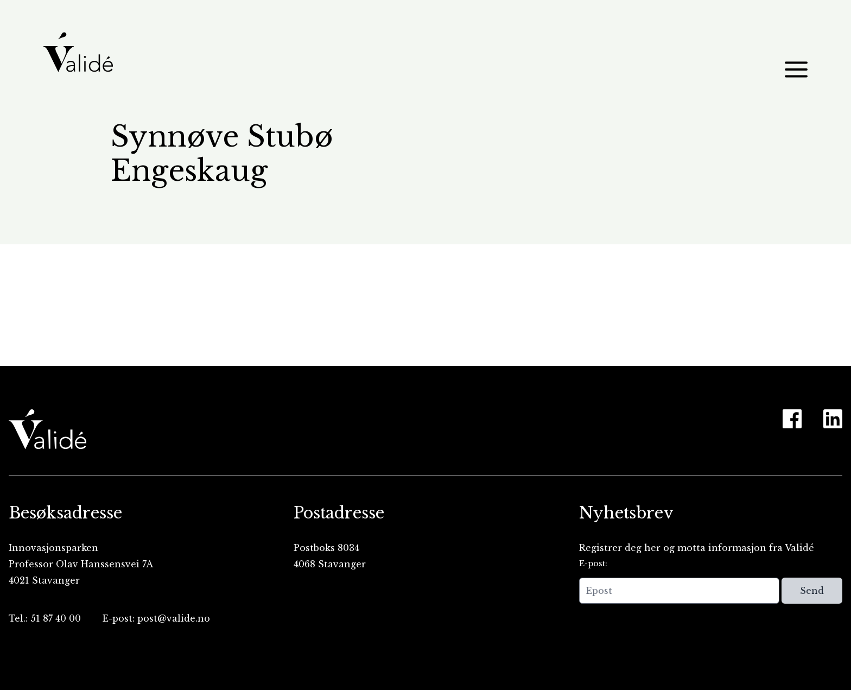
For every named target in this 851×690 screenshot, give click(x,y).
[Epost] (679, 591)
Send (812, 590)
